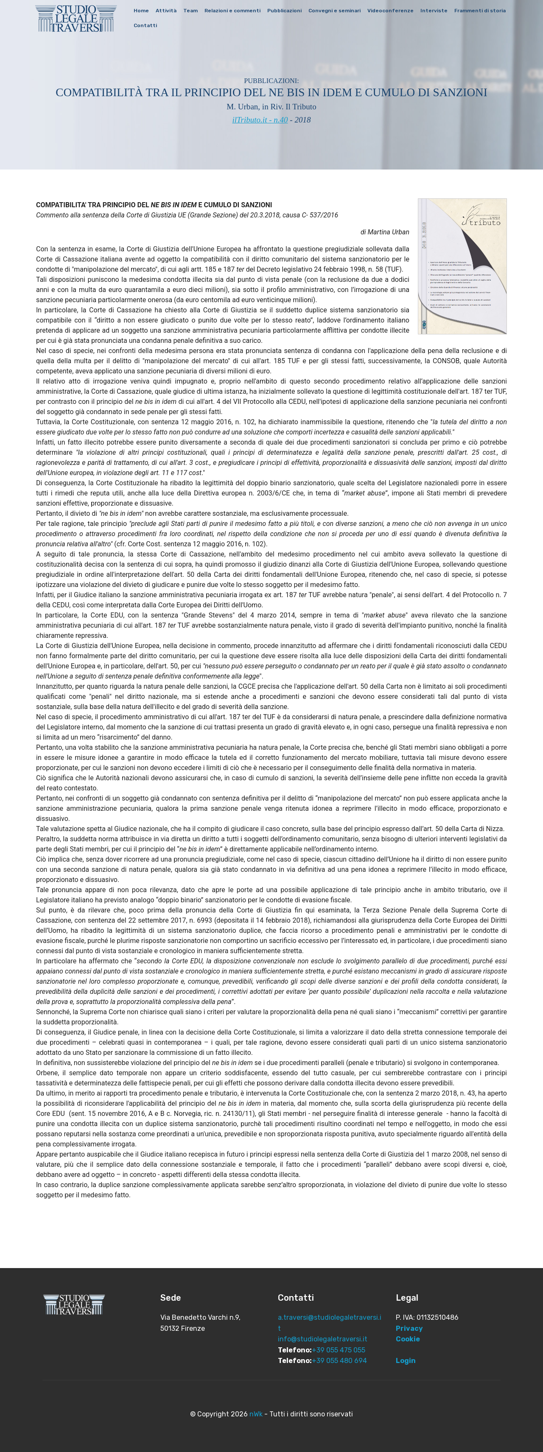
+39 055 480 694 (339, 1361)
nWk (256, 1414)
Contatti (207, 26)
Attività (170, 11)
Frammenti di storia (163, 26)
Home (145, 11)
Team (194, 11)
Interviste (437, 11)
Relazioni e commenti (236, 11)
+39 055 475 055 (338, 1350)
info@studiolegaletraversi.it (322, 1339)
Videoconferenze (394, 11)
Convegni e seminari (338, 11)
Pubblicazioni (288, 11)
